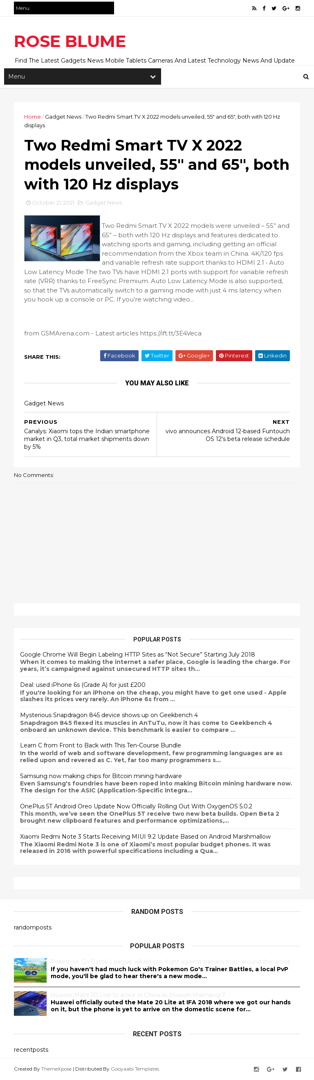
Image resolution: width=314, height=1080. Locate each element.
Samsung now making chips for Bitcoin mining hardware (101, 776)
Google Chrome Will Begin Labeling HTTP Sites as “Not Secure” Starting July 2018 (137, 654)
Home (32, 116)
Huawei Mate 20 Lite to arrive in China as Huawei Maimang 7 (138, 995)
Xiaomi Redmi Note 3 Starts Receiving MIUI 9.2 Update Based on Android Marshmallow (145, 836)
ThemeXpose (56, 1069)
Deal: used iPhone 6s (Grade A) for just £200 (83, 684)
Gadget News (63, 116)
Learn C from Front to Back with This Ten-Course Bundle (100, 745)
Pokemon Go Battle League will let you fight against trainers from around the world (170, 961)
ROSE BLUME (70, 41)
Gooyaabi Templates (135, 1069)
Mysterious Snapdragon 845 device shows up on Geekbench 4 (109, 715)
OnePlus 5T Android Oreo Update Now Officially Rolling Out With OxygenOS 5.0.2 (136, 806)
